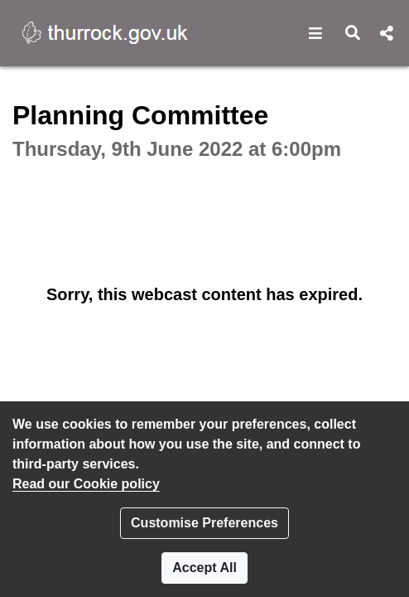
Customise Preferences (204, 523)
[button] (316, 33)
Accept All (204, 568)
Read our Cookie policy (86, 484)
